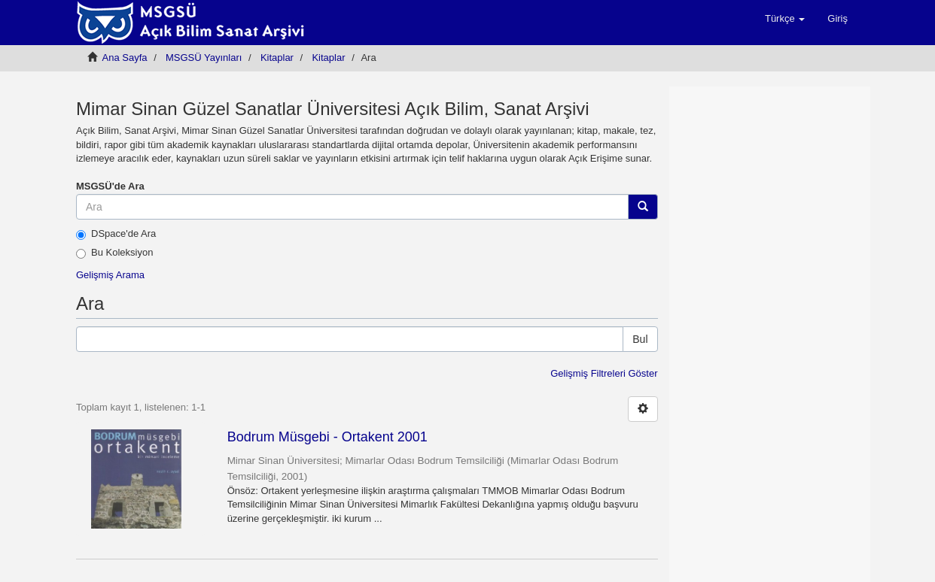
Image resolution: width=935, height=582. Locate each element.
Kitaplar (277, 57)
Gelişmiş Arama (110, 274)
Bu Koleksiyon (114, 253)
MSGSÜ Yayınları (204, 57)
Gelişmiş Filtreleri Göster (603, 373)
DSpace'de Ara (116, 234)
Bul (639, 339)
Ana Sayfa (125, 57)
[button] (785, 19)
